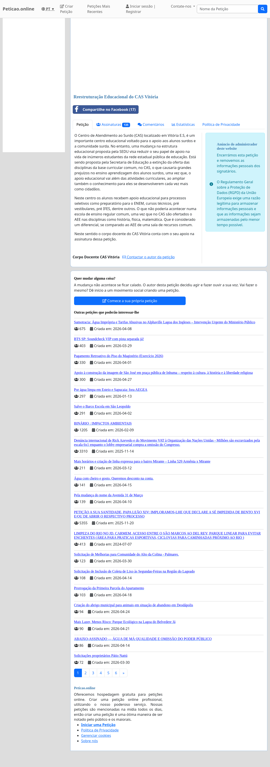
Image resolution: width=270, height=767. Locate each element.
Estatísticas (183, 124)
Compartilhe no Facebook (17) (104, 109)
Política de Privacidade (221, 124)
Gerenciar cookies (96, 735)
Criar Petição (66, 9)
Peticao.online (18, 9)
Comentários (151, 124)
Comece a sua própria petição (129, 300)
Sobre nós (89, 740)
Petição (83, 124)
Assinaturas (113, 124)
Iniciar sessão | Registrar (141, 9)
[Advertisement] (169, 56)
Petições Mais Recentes (98, 9)
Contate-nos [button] (181, 6)
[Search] (227, 9)
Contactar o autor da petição (148, 257)
